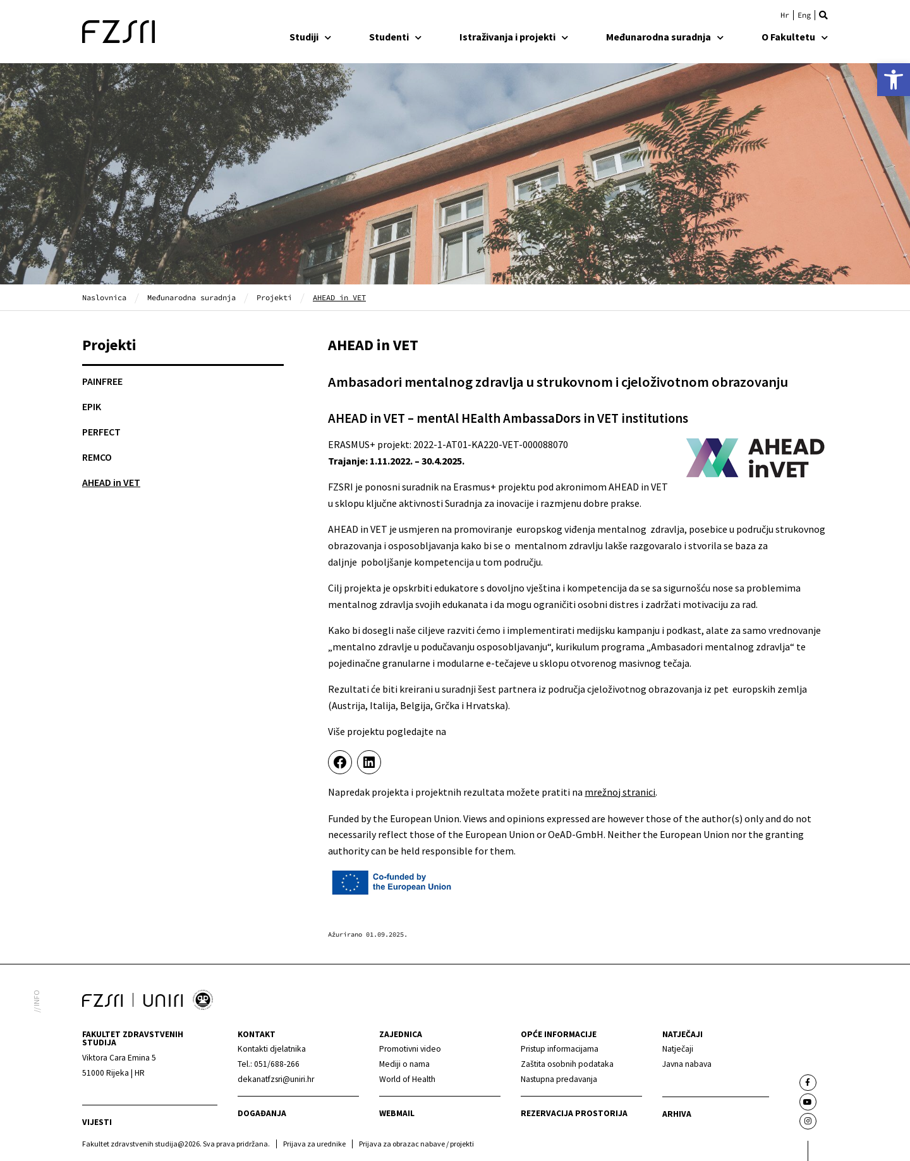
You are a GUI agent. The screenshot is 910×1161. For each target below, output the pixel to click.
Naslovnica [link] (104, 297)
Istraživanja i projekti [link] (513, 36)
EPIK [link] (91, 406)
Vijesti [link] (97, 1122)
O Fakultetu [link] (794, 36)
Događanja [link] (262, 1113)
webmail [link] (397, 1113)
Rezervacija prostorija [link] (574, 1113)
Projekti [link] (274, 297)
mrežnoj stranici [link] (620, 792)
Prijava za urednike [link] (314, 1143)
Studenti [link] (395, 36)
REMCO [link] (97, 457)
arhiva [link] (676, 1114)
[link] (893, 79)
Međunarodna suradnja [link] (665, 36)
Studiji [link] (310, 36)
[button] (823, 15)
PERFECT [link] (101, 431)
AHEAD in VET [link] (111, 482)
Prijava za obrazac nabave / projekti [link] (416, 1143)
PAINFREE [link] (102, 381)
